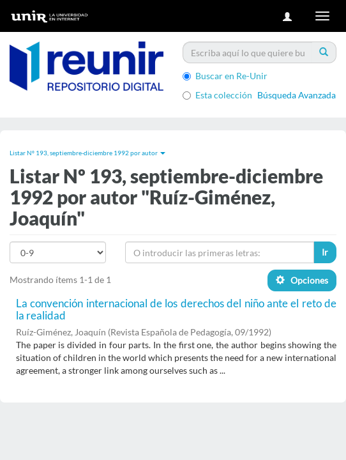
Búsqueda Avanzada (296, 94)
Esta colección (217, 94)
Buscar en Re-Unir (225, 75)
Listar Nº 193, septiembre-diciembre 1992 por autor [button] (87, 153)
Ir (325, 252)
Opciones (302, 280)
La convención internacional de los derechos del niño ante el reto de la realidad (176, 309)
